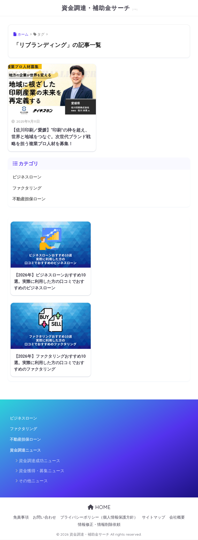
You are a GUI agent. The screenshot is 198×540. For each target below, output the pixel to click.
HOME (99, 507)
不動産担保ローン (28, 199)
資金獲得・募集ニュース (41, 470)
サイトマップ (153, 517)
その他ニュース (33, 480)
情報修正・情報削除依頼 (99, 524)
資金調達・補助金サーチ (97, 8)
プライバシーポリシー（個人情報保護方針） (99, 517)
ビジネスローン (26, 177)
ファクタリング (26, 188)
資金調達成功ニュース (39, 460)
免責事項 (21, 517)
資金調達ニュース (25, 450)
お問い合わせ (44, 517)
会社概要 (177, 517)
